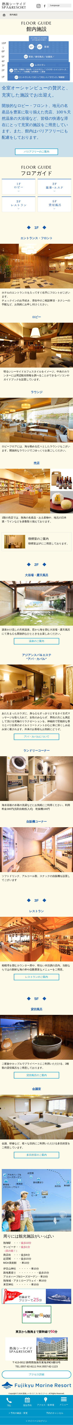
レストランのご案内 (36, 976)
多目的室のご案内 (36, 1154)
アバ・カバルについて (36, 736)
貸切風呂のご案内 (36, 1075)
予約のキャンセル (54, 1413)
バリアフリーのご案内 (36, 151)
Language (55, 5)
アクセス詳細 (36, 1374)
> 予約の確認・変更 (18, 1413)
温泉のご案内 (36, 641)
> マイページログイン (36, 1421)
